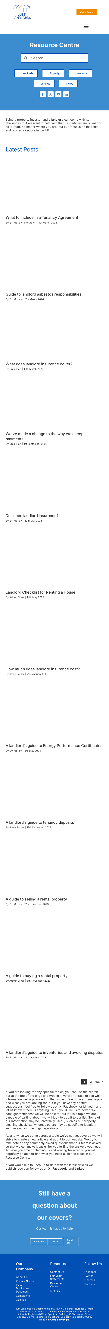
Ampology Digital (60, 1319)
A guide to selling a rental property (36, 899)
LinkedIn (81, 1168)
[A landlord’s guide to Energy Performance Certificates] (54, 714)
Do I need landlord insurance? (32, 515)
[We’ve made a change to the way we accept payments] (48, 405)
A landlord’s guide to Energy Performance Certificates (54, 745)
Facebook (59, 1168)
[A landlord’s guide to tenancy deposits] (54, 790)
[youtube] (58, 94)
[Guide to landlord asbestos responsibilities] (54, 262)
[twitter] (51, 94)
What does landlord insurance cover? (39, 364)
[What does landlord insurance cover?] (48, 335)
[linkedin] (66, 94)
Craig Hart (15, 368)
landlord (57, 119)
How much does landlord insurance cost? (43, 669)
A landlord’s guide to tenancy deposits (40, 822)
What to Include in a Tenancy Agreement (42, 217)
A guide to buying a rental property (37, 975)
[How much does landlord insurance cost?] (54, 637)
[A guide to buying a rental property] (54, 944)
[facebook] (43, 94)
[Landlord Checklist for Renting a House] (54, 560)
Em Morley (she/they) (22, 222)
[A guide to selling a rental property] (54, 867)
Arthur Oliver (16, 597)
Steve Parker (16, 673)
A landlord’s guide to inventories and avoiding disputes (54, 1052)
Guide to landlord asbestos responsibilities (44, 294)
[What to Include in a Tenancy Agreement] (54, 186)
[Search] (54, 58)
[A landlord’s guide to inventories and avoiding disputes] (54, 1020)
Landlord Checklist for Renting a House (40, 592)
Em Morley (15, 299)
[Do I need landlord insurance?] (54, 484)
